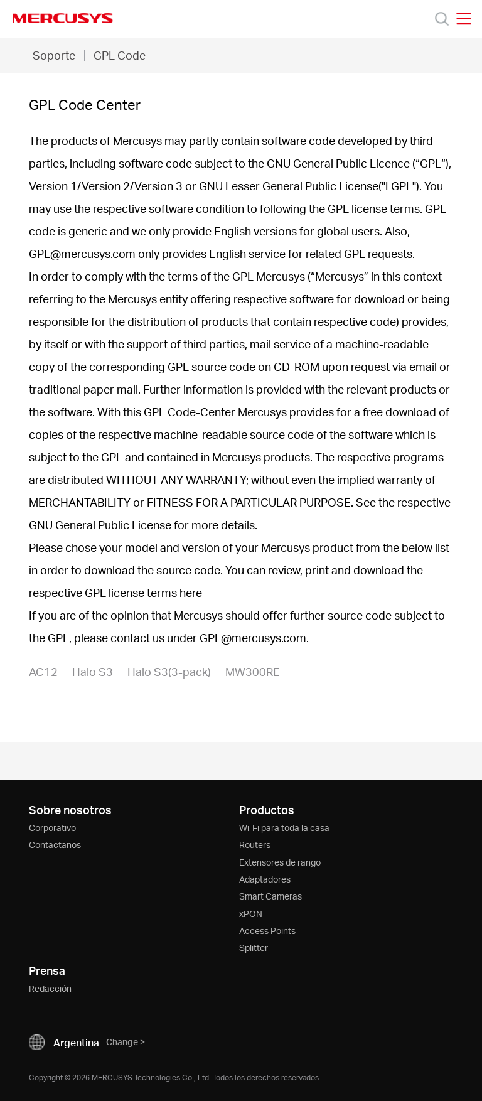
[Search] (442, 19)
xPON (250, 913)
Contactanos (55, 844)
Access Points (267, 930)
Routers (254, 844)
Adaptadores (265, 879)
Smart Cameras (270, 896)
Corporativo (52, 827)
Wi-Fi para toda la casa (284, 827)
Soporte (54, 55)
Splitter (253, 947)
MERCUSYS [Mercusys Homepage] (63, 18)
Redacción (50, 988)
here (190, 592)
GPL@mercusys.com (82, 253)
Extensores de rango (280, 862)
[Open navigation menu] (464, 19)
